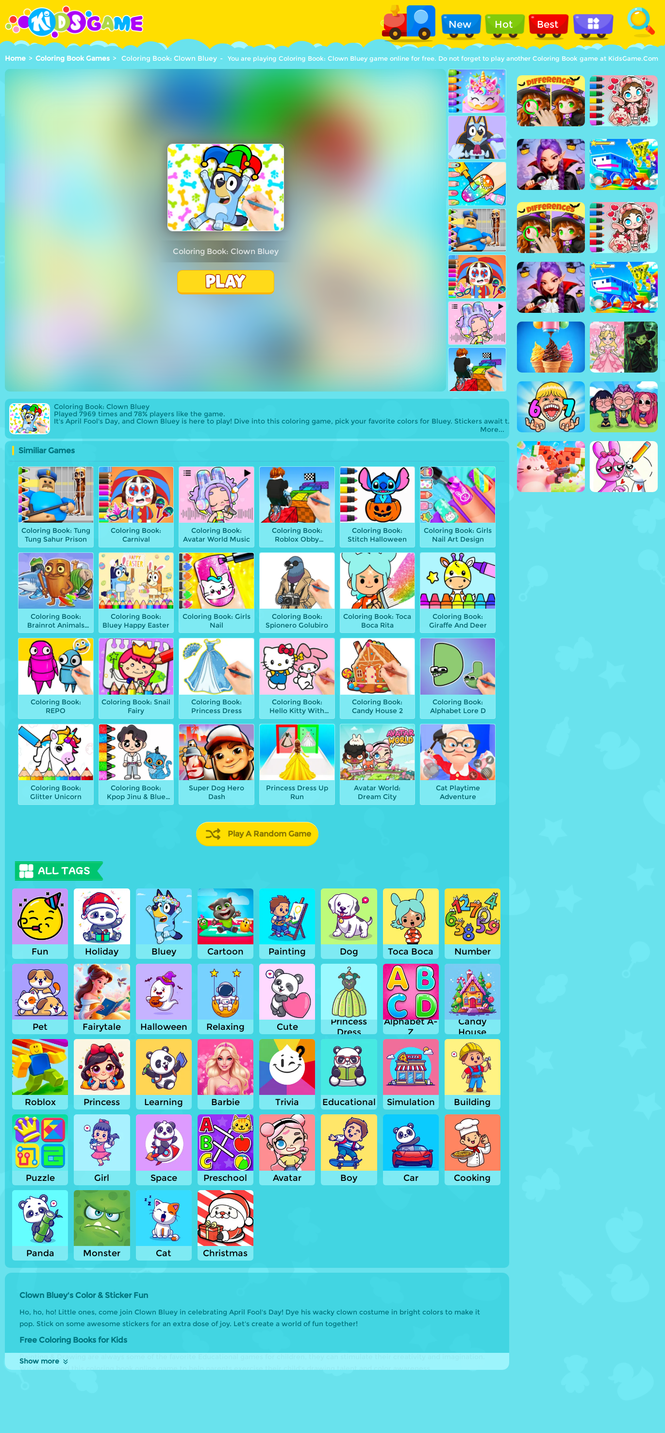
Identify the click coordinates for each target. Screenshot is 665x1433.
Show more (44, 1361)
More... (492, 429)
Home (15, 58)
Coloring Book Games (72, 58)
